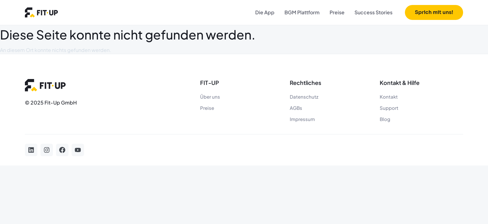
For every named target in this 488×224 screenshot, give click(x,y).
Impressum (302, 119)
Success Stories (373, 12)
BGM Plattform (302, 12)
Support (389, 108)
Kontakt (389, 97)
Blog (385, 119)
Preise (337, 12)
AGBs (296, 108)
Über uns (210, 97)
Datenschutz (304, 97)
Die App (264, 12)
